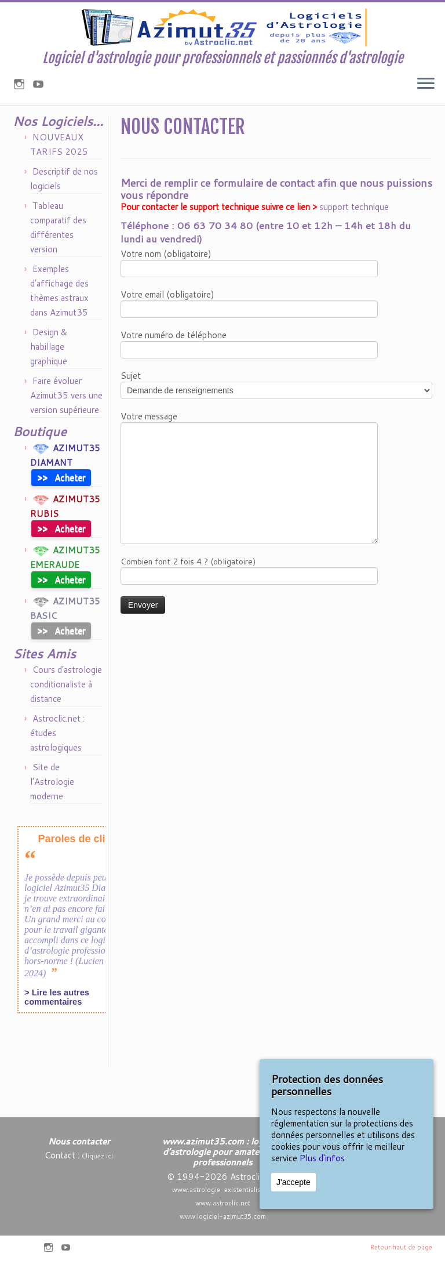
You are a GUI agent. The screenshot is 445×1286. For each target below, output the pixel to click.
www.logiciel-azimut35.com (223, 1216)
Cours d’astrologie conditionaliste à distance (66, 721)
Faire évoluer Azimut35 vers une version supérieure (66, 432)
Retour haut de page (401, 1247)
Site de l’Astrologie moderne (52, 818)
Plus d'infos (322, 1158)
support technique (354, 244)
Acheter (61, 514)
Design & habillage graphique (48, 383)
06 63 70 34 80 (215, 262)
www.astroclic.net (222, 1203)
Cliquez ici (97, 1156)
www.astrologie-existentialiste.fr (222, 1189)
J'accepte (293, 1182)
